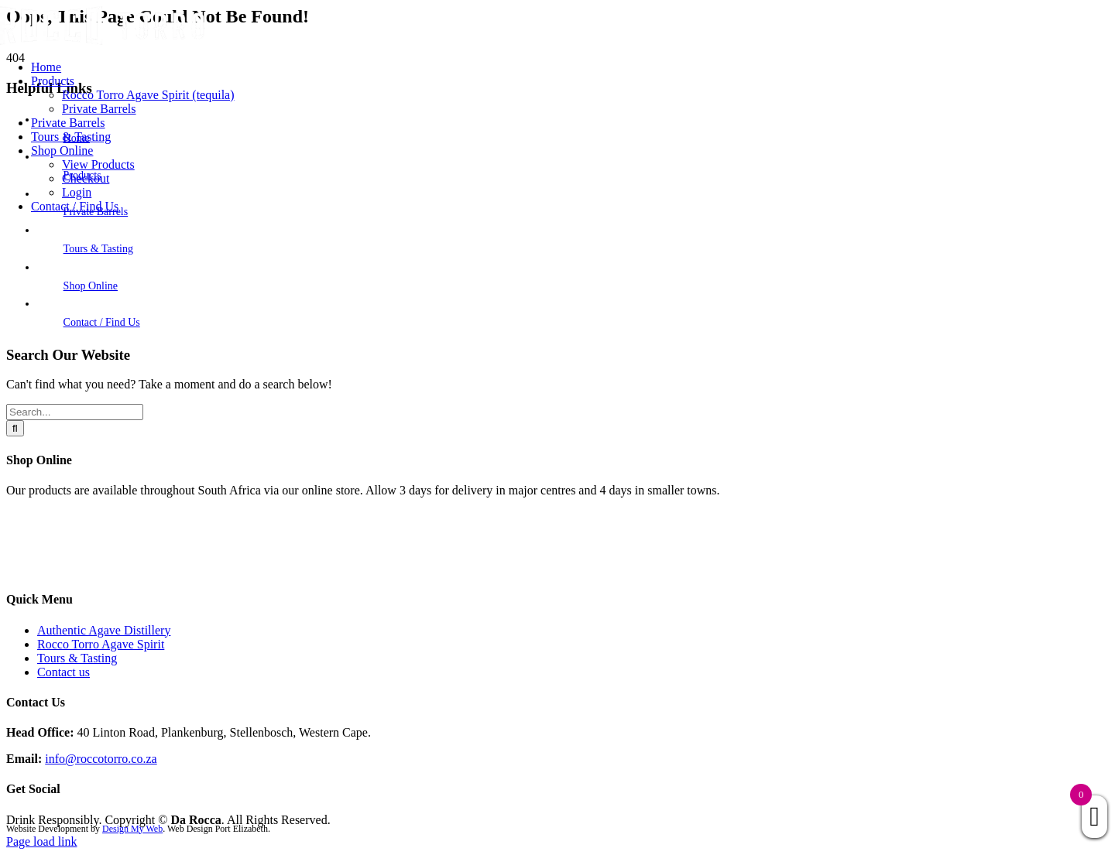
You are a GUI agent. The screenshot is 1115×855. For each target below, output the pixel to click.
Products (28, 542)
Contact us (63, 672)
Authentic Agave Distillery (103, 630)
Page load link (41, 841)
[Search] (15, 428)
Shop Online (90, 286)
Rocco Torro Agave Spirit (100, 644)
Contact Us (34, 569)
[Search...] (74, 412)
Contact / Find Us (101, 322)
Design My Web (132, 828)
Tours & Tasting (98, 249)
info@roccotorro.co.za (100, 758)
